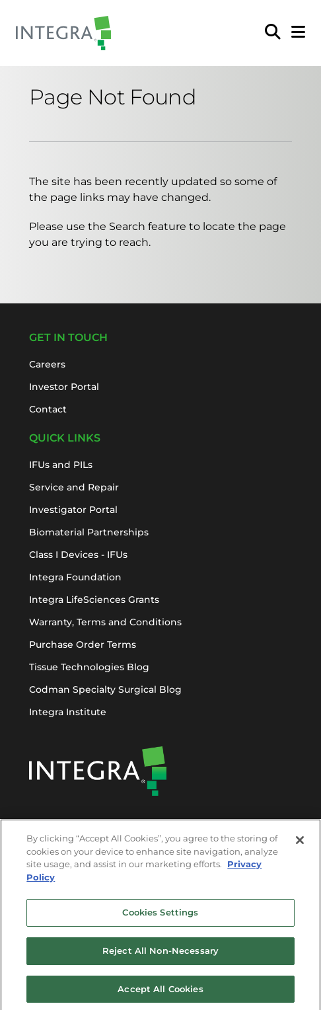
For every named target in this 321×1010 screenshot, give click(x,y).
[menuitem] (273, 33)
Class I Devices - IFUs (78, 555)
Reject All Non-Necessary (160, 954)
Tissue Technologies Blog (89, 667)
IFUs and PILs (60, 465)
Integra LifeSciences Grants (94, 599)
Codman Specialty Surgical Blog (105, 689)
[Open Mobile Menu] (298, 33)
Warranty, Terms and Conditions (105, 622)
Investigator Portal (73, 510)
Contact (48, 409)
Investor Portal (64, 387)
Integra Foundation (75, 577)
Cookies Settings (160, 916)
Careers (47, 364)
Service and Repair (74, 487)
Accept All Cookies (160, 992)
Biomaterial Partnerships (89, 532)
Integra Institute (67, 712)
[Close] (299, 844)
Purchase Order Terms (82, 644)
